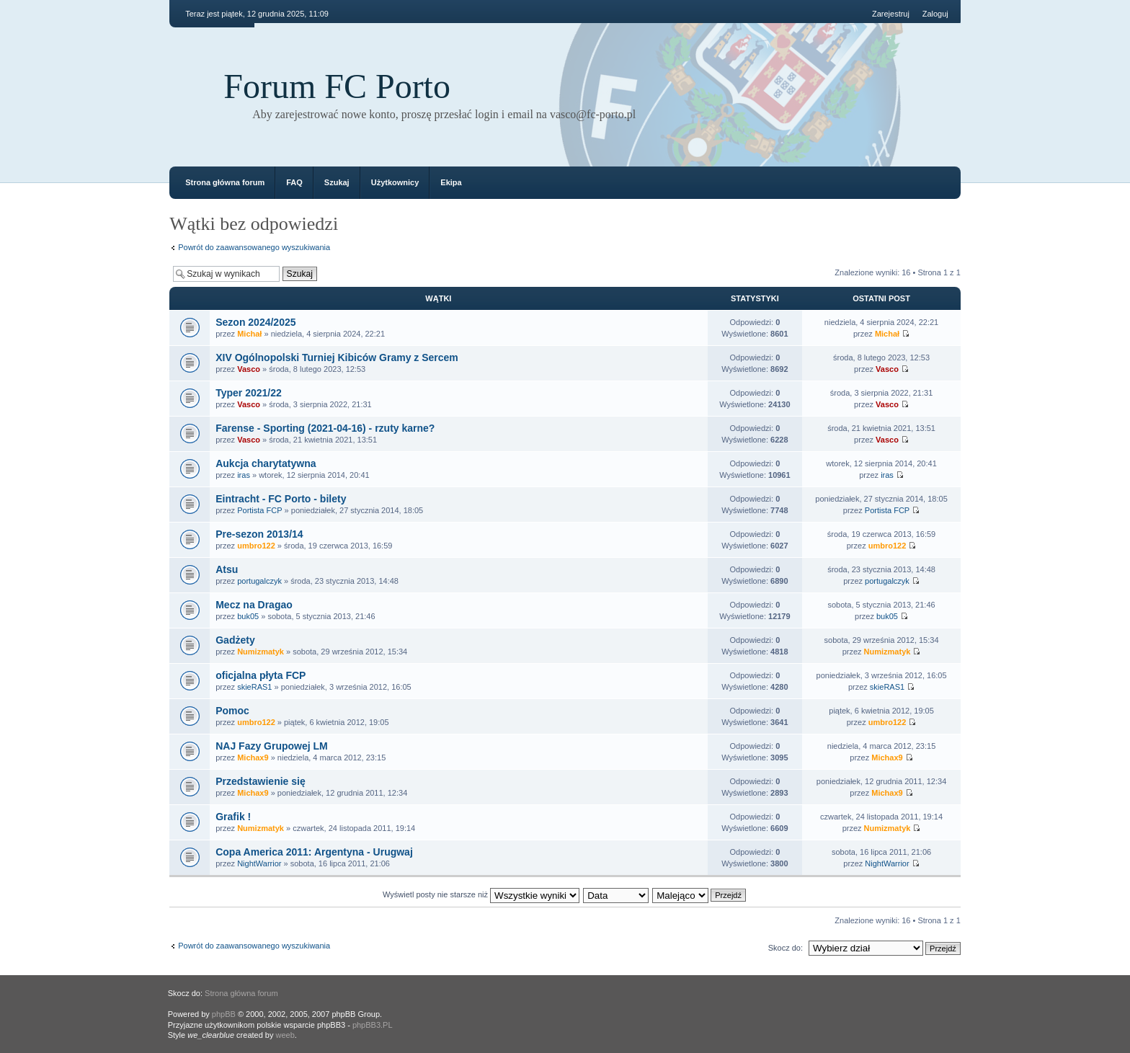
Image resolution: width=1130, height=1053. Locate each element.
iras (243, 475)
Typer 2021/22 (248, 393)
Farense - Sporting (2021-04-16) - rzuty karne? (325, 428)
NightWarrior (259, 863)
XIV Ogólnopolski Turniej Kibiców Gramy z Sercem (336, 357)
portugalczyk (259, 581)
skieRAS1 (254, 687)
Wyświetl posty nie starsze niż (481, 894)
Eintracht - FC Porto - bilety (280, 499)
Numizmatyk (260, 651)
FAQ (294, 182)
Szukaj (337, 182)
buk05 (248, 616)
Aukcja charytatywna (265, 463)
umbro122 (256, 545)
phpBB (224, 1014)
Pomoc (232, 710)
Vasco (248, 369)
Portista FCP (259, 510)
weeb (285, 1035)
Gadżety (234, 640)
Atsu (226, 569)
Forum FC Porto (336, 86)
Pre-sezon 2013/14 (259, 534)
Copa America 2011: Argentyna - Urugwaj (314, 852)
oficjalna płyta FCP (260, 675)
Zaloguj (935, 13)
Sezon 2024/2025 (255, 322)
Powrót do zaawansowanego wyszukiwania (254, 247)
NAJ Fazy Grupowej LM (271, 746)
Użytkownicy (395, 182)
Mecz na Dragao (254, 604)
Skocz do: (785, 947)
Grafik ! (233, 816)
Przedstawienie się (260, 781)
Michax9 (252, 757)
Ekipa (450, 182)
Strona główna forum (224, 182)
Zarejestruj (890, 13)
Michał (249, 333)
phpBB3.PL (372, 1025)
